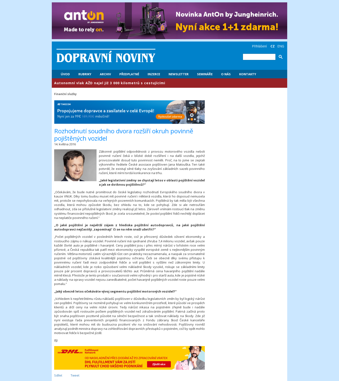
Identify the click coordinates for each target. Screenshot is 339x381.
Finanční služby (65, 94)
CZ (272, 46)
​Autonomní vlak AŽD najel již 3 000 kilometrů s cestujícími (109, 83)
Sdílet (58, 375)
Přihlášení (259, 46)
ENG (280, 46)
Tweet (75, 375)
